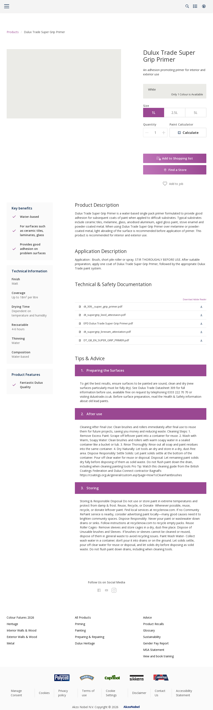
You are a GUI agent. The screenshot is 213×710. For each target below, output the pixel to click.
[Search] (187, 6)
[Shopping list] (195, 6)
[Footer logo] (44, 677)
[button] (203, 6)
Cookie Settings (111, 693)
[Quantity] (155, 132)
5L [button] (195, 112)
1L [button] (153, 112)
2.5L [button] (174, 112)
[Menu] (6, 6)
